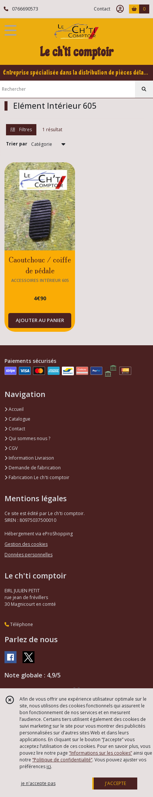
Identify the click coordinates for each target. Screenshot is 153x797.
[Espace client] (120, 9)
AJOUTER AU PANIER (40, 320)
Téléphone (18, 624)
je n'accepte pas (38, 783)
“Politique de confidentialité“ (62, 760)
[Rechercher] (144, 89)
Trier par (16, 144)
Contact (102, 9)
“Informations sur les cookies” (100, 753)
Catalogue (17, 419)
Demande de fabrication (32, 467)
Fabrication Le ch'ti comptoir (36, 477)
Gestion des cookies (26, 544)
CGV (11, 448)
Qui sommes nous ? (27, 438)
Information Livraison (29, 458)
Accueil (14, 409)
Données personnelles (28, 554)
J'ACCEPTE (115, 783)
